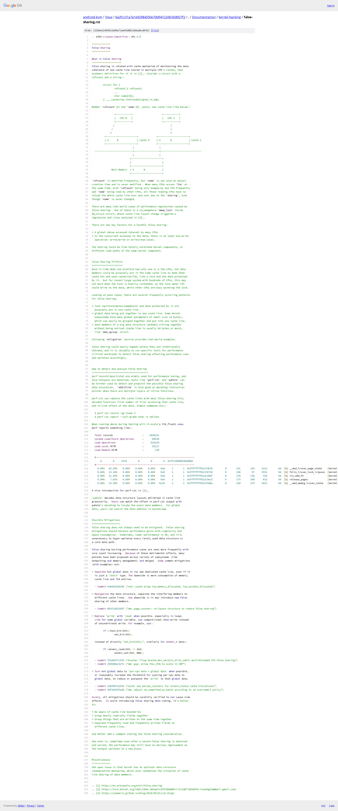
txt (323, 805)
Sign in (330, 5)
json (331, 805)
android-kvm (92, 17)
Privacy (31, 805)
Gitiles (21, 805)
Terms (40, 805)
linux (108, 17)
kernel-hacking (230, 17)
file (155, 30)
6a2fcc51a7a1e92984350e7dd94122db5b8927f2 (150, 17)
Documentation (204, 17)
